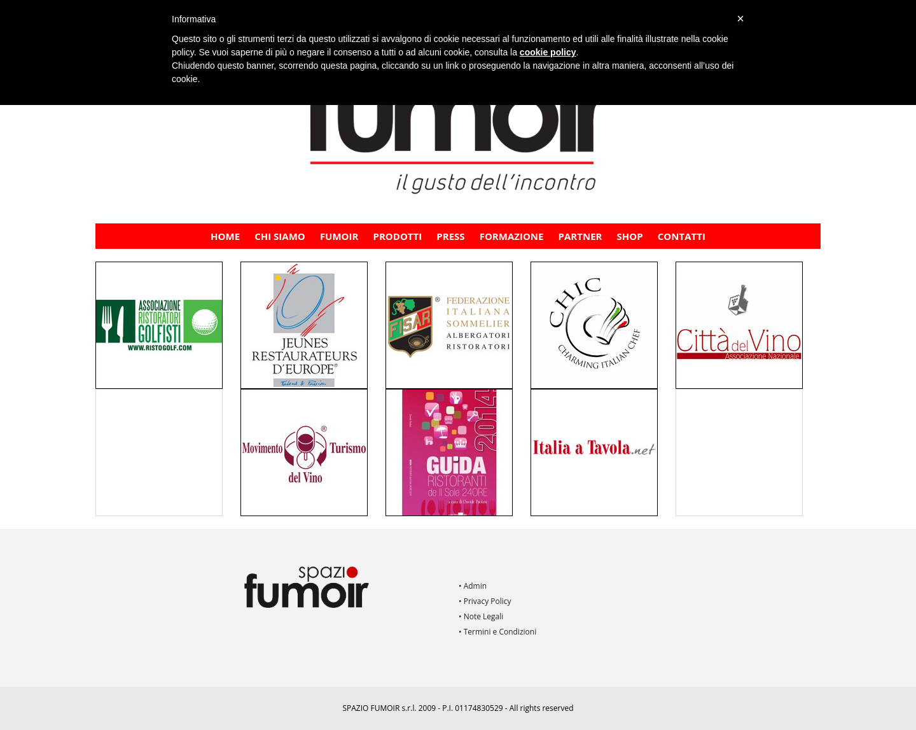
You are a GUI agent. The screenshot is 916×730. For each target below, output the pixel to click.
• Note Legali (481, 616)
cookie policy (548, 52)
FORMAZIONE (512, 236)
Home (225, 236)
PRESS (450, 236)
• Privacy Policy (485, 601)
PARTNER (580, 236)
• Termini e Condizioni (497, 631)
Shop (630, 236)
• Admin (473, 585)
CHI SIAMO (279, 236)
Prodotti (397, 236)
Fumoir (339, 236)
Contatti (681, 236)
